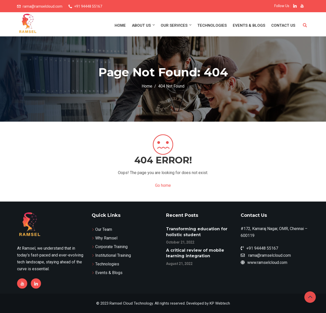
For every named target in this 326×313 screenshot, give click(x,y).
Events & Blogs (249, 25)
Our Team (103, 229)
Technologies (212, 25)
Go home (163, 185)
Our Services (176, 25)
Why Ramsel (106, 238)
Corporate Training (111, 246)
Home (120, 25)
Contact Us (283, 25)
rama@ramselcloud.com (42, 6)
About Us (144, 25)
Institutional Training (113, 255)
